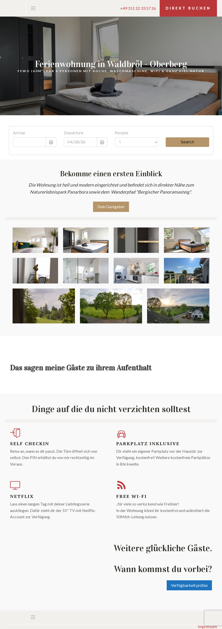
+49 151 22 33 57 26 (138, 8)
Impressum (207, 626)
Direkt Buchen (188, 8)
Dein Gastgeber (111, 206)
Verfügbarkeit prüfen (189, 585)
